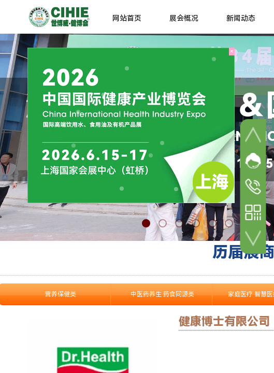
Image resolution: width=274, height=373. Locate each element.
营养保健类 (60, 294)
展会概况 (183, 18)
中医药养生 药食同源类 (162, 294)
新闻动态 (240, 18)
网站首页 (126, 18)
